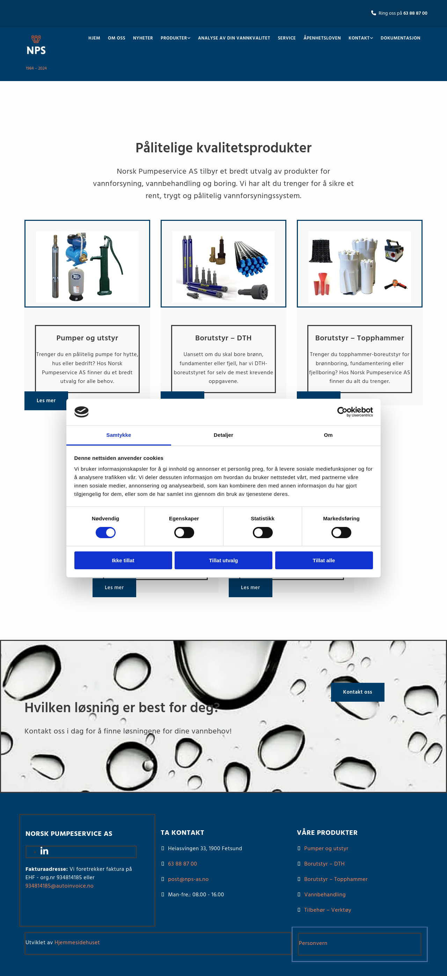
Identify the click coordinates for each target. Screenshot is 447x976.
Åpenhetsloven (322, 38)
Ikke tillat (123, 560)
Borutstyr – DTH (324, 864)
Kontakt (359, 38)
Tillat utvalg (223, 560)
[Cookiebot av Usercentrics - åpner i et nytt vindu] (342, 412)
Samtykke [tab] (119, 435)
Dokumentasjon (400, 38)
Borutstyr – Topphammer (336, 879)
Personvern (313, 943)
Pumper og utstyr (326, 848)
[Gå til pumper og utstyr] (87, 306)
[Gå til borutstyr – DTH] (223, 306)
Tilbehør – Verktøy (327, 910)
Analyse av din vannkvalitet (234, 38)
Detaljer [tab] (223, 435)
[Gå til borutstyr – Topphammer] (360, 306)
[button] (46, 400)
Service (287, 38)
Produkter (174, 38)
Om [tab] (328, 435)
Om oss (116, 38)
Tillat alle (324, 560)
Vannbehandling (325, 894)
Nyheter (143, 38)
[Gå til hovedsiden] (36, 57)
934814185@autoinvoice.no (59, 886)
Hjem (94, 38)
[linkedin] (44, 852)
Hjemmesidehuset (77, 942)
